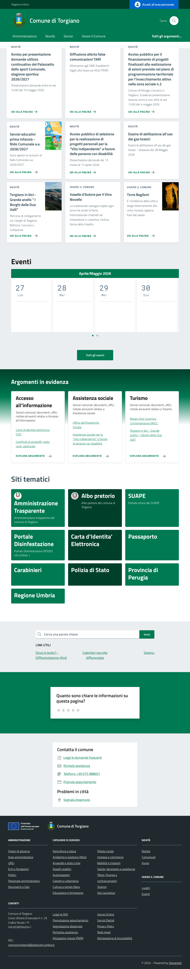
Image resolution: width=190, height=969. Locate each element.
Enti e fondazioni (18, 869)
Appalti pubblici (62, 869)
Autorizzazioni (61, 875)
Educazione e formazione (68, 893)
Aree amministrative (20, 857)
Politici (12, 875)
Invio (147, 634)
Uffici (11, 863)
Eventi (146, 894)
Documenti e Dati (19, 887)
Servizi (68, 36)
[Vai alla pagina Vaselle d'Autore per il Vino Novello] (83, 234)
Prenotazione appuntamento (70, 920)
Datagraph (175, 963)
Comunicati (148, 857)
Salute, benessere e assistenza (116, 869)
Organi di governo (19, 851)
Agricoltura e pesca (64, 851)
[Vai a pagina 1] (93, 335)
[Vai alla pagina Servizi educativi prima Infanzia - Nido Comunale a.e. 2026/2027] (23, 170)
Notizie (146, 851)
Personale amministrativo (24, 881)
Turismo (102, 887)
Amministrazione (25, 36)
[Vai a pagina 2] (97, 335)
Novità (50, 36)
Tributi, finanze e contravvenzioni (107, 878)
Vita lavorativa (106, 893)
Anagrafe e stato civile (66, 863)
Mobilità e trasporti (108, 863)
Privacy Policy (105, 926)
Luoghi (146, 888)
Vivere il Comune (93, 36)
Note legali (104, 932)
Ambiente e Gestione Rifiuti (69, 857)
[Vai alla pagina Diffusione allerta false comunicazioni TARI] (83, 110)
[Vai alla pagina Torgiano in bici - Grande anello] (23, 234)
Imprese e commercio (110, 857)
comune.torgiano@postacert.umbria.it (31, 945)
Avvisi (145, 863)
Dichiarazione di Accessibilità (114, 938)
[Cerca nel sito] (174, 20)
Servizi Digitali (105, 920)
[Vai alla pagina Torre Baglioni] (140, 234)
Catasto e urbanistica (66, 881)
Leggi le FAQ (60, 914)
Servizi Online (105, 914)
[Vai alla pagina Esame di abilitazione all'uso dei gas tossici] (142, 171)
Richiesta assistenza (65, 932)
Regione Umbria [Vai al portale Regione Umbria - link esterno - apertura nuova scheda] (20, 4)
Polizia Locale (105, 851)
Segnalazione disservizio (67, 926)
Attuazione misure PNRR (68, 938)
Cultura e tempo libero (66, 887)
